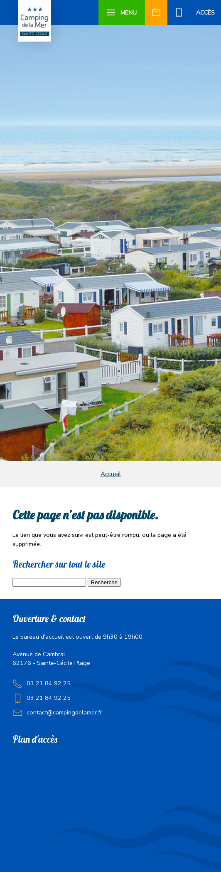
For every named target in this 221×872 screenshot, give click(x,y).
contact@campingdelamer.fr (64, 712)
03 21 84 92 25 (49, 683)
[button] (121, 12)
